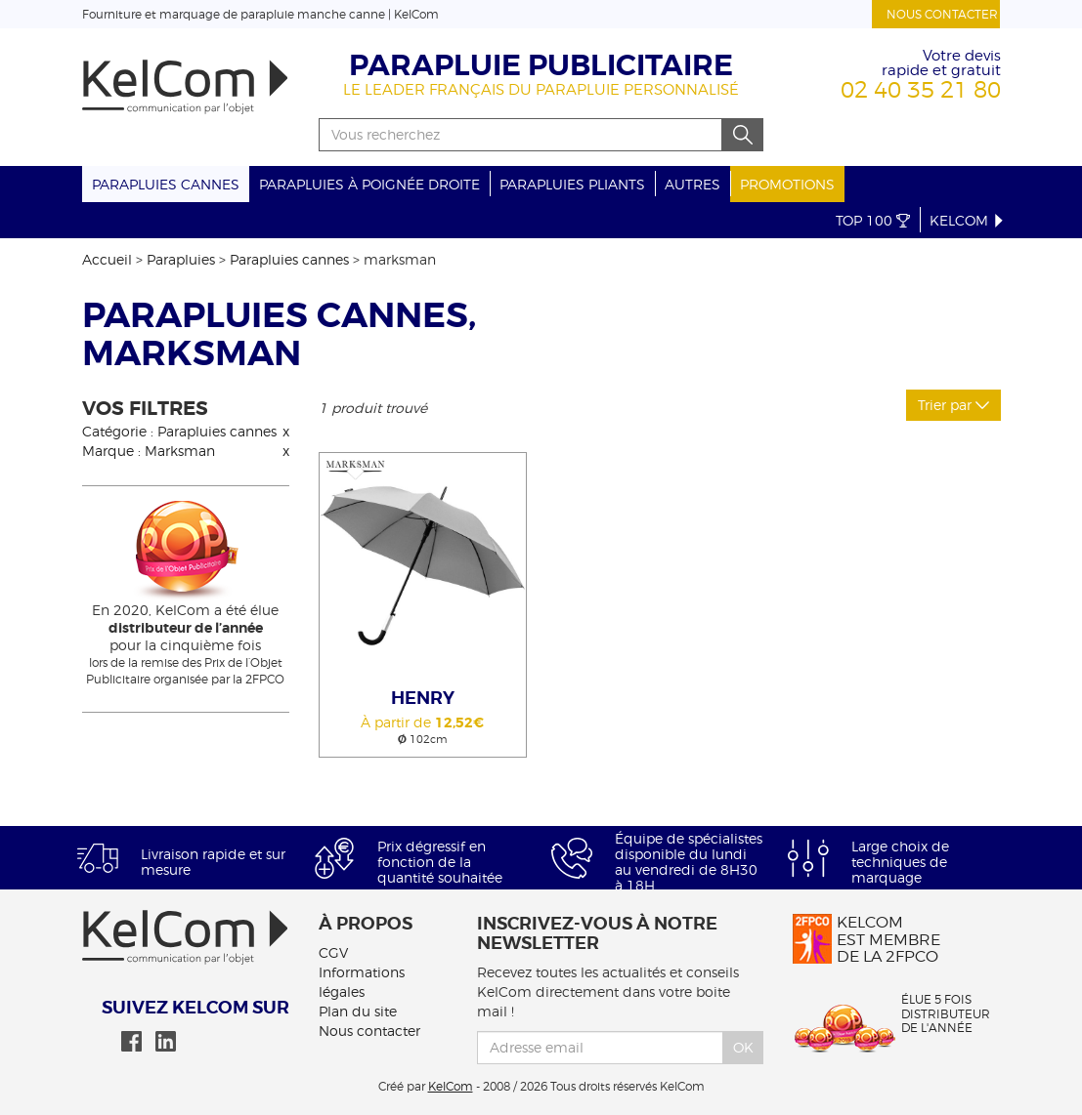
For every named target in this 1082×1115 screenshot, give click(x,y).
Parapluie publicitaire (541, 65)
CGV (333, 952)
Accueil (107, 259)
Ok (743, 1047)
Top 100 (873, 220)
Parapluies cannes (165, 184)
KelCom (968, 220)
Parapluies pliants (572, 184)
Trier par (953, 404)
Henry (422, 698)
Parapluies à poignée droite (369, 184)
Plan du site (358, 1011)
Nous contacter (942, 14)
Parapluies (181, 259)
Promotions (787, 184)
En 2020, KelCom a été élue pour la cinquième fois (186, 627)
